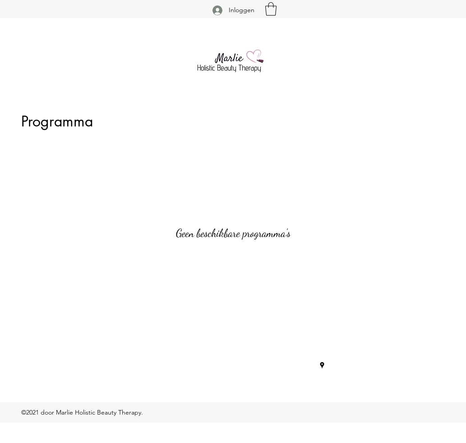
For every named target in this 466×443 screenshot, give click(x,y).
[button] (271, 9)
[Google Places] (322, 365)
